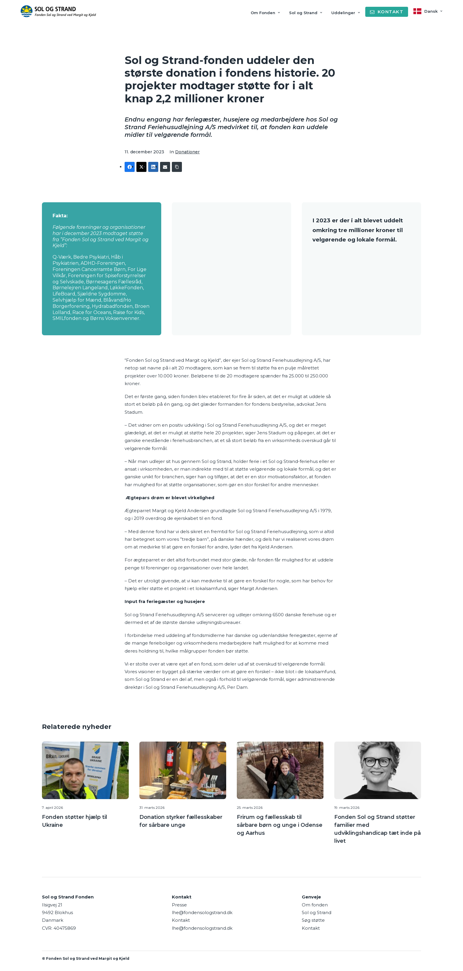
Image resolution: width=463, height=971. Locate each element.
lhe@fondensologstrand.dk (202, 912)
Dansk (433, 11)
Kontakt (311, 928)
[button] (85, 770)
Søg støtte (313, 920)
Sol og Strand (305, 12)
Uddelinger (345, 12)
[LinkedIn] (153, 167)
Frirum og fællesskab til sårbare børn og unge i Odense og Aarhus (279, 825)
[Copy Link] (177, 167)
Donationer (187, 152)
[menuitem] (267, 13)
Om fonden (315, 904)
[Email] (165, 167)
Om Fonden (265, 12)
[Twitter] (141, 167)
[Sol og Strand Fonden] (58, 11)
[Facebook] (130, 167)
